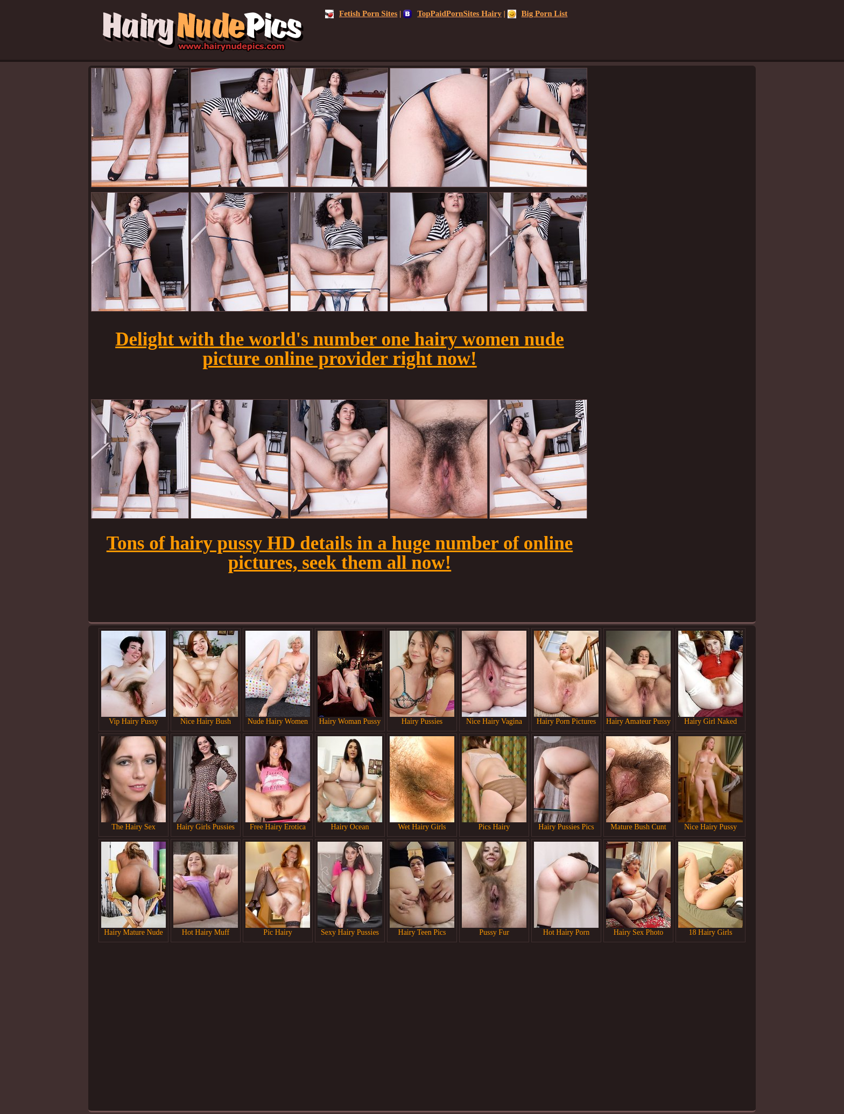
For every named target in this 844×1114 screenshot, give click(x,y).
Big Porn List (538, 13)
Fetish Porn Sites (361, 13)
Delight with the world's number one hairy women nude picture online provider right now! (339, 349)
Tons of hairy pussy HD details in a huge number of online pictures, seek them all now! (340, 553)
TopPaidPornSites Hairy (452, 13)
